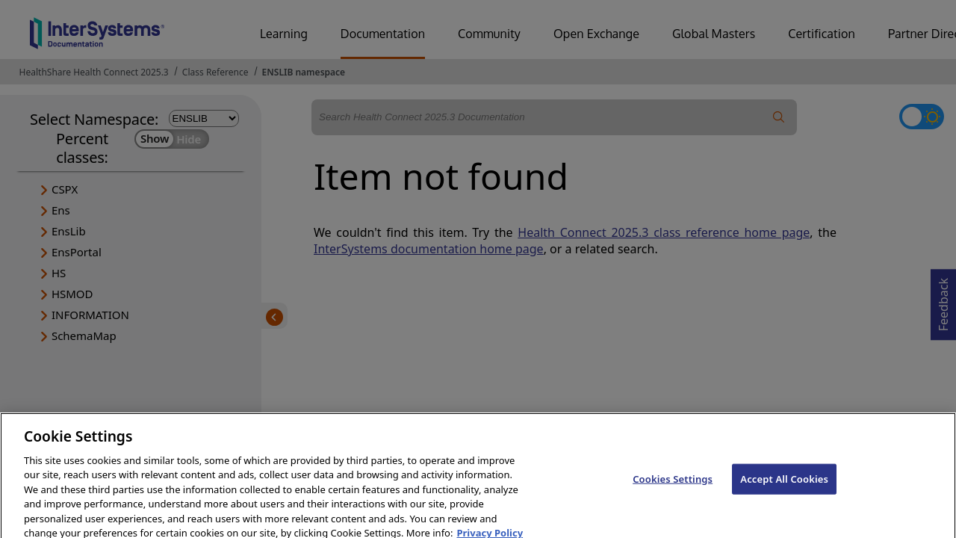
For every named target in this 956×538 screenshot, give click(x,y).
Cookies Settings (673, 486)
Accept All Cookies (784, 486)
